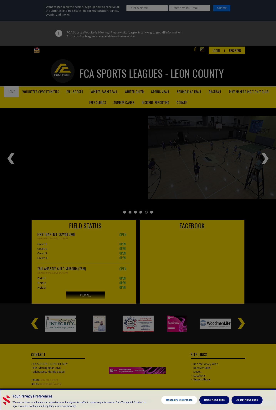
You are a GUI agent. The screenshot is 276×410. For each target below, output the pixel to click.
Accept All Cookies (247, 399)
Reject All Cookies (214, 399)
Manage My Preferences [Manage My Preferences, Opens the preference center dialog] (179, 399)
